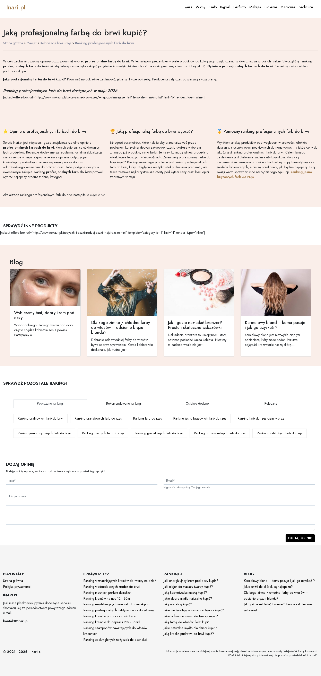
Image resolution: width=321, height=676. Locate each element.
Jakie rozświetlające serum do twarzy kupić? (194, 610)
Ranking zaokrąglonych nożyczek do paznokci (115, 639)
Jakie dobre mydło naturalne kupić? (188, 598)
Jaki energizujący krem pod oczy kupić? (191, 580)
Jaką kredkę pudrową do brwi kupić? (189, 633)
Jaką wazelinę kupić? (178, 604)
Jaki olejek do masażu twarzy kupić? (188, 586)
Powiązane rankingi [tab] (50, 403)
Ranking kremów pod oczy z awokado (109, 616)
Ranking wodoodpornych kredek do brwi (111, 586)
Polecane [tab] (270, 403)
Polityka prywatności (17, 586)
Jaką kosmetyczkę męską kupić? (185, 592)
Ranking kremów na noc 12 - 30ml (106, 598)
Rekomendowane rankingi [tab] (123, 403)
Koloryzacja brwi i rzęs (55, 43)
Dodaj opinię (300, 538)
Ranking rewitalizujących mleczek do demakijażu (116, 604)
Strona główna (13, 43)
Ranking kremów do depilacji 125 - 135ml (111, 622)
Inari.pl (15, 7)
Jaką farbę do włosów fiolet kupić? (187, 622)
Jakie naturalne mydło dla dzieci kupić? (190, 628)
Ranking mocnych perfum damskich (107, 592)
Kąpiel (225, 7)
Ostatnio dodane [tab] (197, 403)
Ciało (213, 7)
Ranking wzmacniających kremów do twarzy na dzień (119, 580)
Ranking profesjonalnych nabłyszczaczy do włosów (118, 610)
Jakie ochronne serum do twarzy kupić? (191, 616)
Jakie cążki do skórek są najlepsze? (268, 586)
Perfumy (239, 7)
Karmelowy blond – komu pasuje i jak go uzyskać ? (279, 580)
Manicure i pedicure (296, 7)
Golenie (270, 7)
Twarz (187, 7)
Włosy (200, 7)
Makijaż (255, 7)
